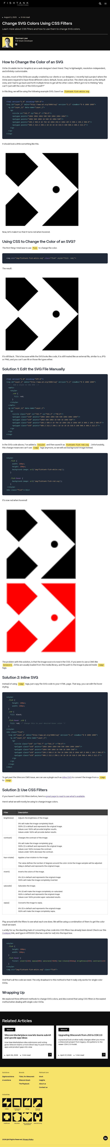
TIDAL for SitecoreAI (26, 1076)
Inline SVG (67, 777)
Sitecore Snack (24, 1080)
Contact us (43, 1087)
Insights (42, 1080)
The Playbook (24, 1084)
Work (41, 1076)
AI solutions (6, 1080)
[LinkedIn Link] (105, 1138)
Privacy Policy (28, 1139)
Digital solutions (8, 1076)
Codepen (6, 933)
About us (42, 1084)
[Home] (16, 4)
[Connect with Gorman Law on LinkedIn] (16, 45)
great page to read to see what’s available (65, 796)
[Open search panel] (100, 3)
